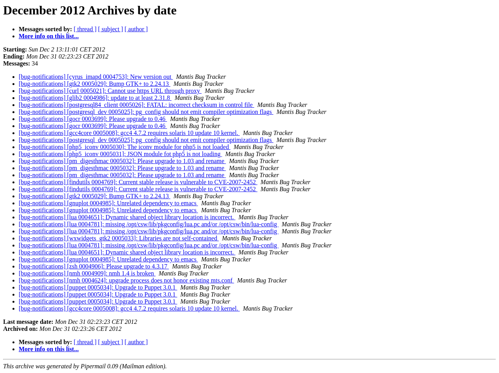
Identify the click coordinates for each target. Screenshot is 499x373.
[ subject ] (110, 29)
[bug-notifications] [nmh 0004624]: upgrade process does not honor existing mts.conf (126, 280)
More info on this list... (49, 36)
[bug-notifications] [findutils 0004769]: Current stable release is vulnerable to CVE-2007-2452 (138, 182)
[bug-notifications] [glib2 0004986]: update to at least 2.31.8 (95, 97)
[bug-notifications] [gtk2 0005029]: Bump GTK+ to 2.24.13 (94, 83)
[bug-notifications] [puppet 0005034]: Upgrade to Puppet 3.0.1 (98, 287)
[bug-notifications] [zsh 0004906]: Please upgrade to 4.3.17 (94, 266)
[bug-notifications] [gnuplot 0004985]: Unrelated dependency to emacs (108, 203)
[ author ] (136, 29)
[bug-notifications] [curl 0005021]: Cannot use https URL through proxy (110, 90)
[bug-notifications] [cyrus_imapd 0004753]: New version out (96, 76)
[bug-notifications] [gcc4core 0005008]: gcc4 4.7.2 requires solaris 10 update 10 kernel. (129, 133)
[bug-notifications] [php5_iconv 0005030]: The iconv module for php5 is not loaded (124, 147)
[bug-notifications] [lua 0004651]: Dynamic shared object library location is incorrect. (127, 217)
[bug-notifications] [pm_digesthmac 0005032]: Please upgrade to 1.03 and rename (122, 161)
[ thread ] (85, 29)
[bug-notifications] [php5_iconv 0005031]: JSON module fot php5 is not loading (120, 154)
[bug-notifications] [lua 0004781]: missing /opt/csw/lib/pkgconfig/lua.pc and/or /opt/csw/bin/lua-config (149, 224)
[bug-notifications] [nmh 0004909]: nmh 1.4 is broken (87, 273)
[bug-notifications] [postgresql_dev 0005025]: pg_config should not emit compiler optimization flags (146, 111)
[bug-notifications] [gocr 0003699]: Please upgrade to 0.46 (93, 118)
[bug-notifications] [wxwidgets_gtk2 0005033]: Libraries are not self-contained (119, 238)
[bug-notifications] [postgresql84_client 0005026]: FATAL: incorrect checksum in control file (136, 104)
